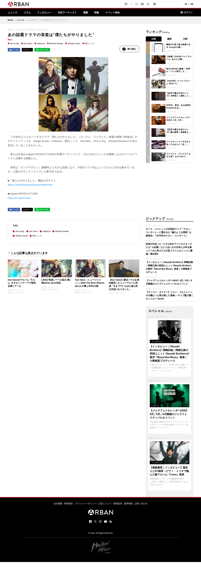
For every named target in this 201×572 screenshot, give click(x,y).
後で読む (129, 49)
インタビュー (45, 12)
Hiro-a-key (14, 44)
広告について (105, 502)
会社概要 (58, 502)
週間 (169, 39)
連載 (89, 12)
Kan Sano (28, 44)
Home (10, 20)
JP (186, 4)
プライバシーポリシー (86, 502)
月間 (185, 39)
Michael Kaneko (56, 44)
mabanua (41, 44)
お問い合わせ (141, 502)
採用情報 (128, 502)
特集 (100, 12)
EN (191, 4)
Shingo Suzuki (74, 44)
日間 (154, 39)
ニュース (13, 12)
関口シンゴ (89, 44)
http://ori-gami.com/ (19, 197)
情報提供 (117, 502)
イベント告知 (117, 12)
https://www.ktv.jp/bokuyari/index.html (30, 184)
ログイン (187, 12)
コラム (28, 12)
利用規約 (68, 502)
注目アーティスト (70, 12)
